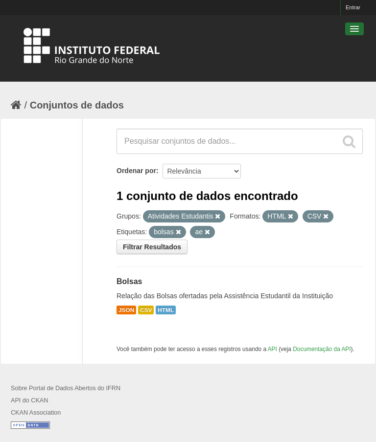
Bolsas (129, 281)
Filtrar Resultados (152, 247)
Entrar (353, 7)
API (272, 349)
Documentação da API (322, 349)
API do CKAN (29, 400)
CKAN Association (36, 412)
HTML (166, 310)
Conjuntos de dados (77, 105)
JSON (126, 310)
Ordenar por (136, 171)
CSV (146, 310)
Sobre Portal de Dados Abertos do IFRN (65, 388)
